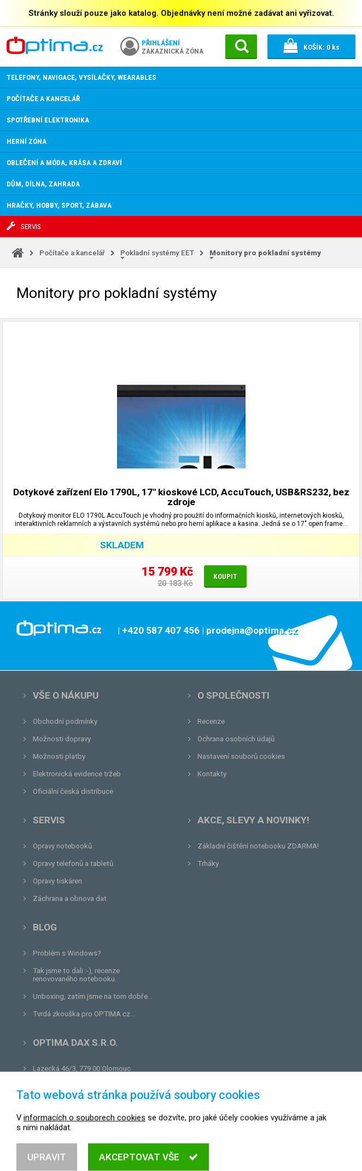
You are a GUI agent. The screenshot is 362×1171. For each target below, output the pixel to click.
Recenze (211, 721)
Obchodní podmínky (65, 721)
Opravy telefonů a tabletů (73, 863)
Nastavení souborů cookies (241, 756)
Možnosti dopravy (62, 739)
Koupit (225, 576)
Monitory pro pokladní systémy (265, 253)
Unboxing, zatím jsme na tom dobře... (93, 996)
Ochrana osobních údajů (236, 739)
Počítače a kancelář (72, 253)
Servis (49, 820)
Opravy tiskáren (57, 881)
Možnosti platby (59, 756)
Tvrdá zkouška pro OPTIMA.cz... (84, 1014)
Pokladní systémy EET (157, 253)
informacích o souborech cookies (84, 1147)
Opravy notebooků (62, 846)
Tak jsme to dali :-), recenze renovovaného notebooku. (76, 975)
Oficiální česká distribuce (73, 791)
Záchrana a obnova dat (70, 898)
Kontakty (211, 774)
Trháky (208, 863)
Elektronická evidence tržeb (77, 774)
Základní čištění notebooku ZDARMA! (258, 846)
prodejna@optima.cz (89, 1086)
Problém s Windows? (67, 953)
